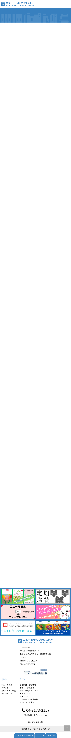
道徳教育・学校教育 (28, 684)
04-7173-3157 (35, 710)
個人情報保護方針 (35, 722)
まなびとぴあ (6, 693)
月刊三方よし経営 (8, 690)
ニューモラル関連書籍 (29, 699)
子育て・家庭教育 (27, 687)
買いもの (40, 735)
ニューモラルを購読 (24, 735)
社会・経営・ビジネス (29, 690)
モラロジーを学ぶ (27, 702)
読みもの (51, 735)
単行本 (23, 679)
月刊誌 (4, 679)
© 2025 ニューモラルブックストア (35, 729)
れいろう (5, 687)
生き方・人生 (25, 693)
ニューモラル (6, 684)
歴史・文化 (24, 696)
